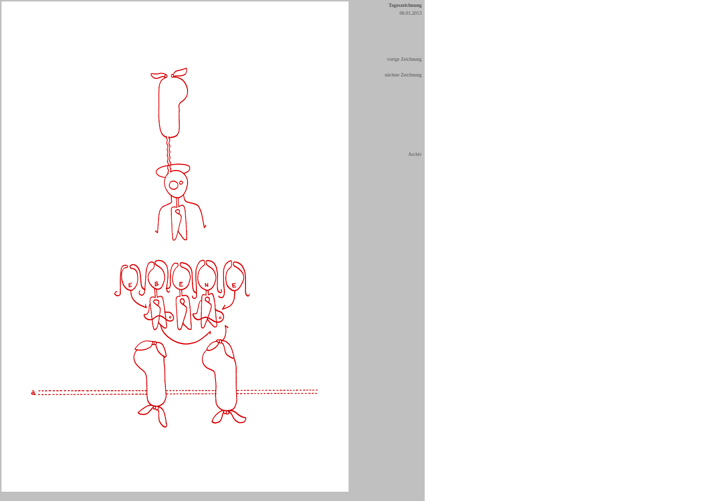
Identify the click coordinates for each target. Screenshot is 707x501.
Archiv (415, 154)
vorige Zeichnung (404, 59)
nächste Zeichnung (403, 74)
